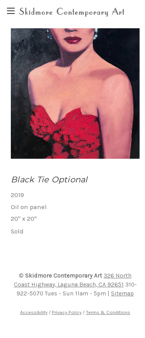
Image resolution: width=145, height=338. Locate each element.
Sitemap (122, 293)
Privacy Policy (67, 312)
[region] (10, 10)
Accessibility (34, 312)
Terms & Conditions (108, 312)
